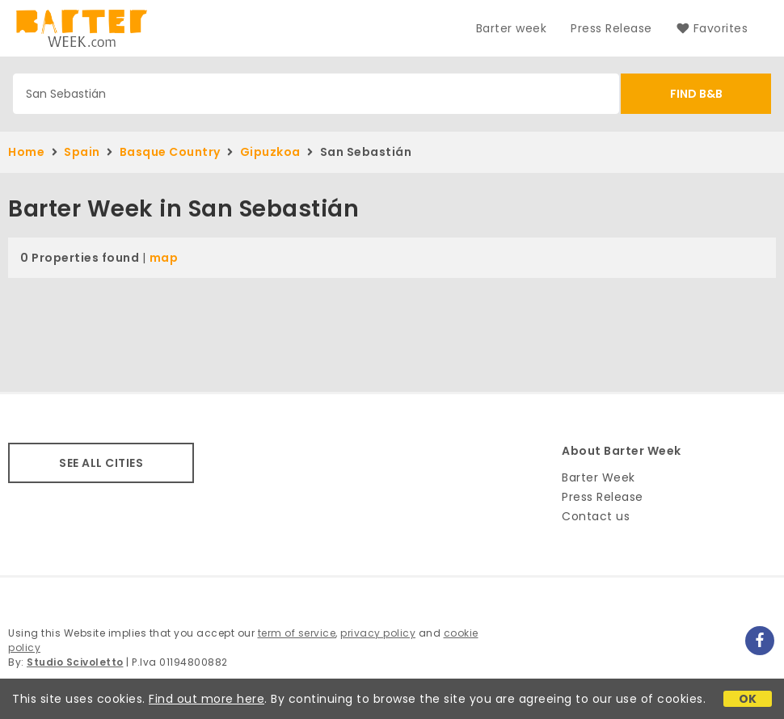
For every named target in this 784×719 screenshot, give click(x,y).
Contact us (596, 516)
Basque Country (170, 152)
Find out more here (206, 699)
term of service (297, 633)
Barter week (511, 28)
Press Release (611, 28)
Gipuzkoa (270, 152)
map (164, 258)
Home (26, 152)
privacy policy (377, 633)
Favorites (712, 28)
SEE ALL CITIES (101, 463)
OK (748, 699)
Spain (82, 152)
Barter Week (598, 477)
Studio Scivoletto (75, 662)
